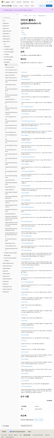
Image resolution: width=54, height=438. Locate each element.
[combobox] (10, 17)
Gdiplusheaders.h (41, 15)
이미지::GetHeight (25, 164)
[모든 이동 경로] (21, 16)
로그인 (50, 1)
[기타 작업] (51, 16)
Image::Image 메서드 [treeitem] (9, 189)
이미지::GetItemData (25, 178)
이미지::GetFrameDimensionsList (28, 157)
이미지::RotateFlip (25, 335)
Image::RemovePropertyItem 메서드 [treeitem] (11, 210)
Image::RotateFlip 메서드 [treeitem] (10, 213)
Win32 (26, 15)
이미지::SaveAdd (24, 352)
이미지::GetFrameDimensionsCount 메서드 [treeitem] (11, 108)
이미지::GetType (24, 274)
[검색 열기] (47, 2)
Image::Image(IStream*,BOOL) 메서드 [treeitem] (11, 206)
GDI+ (34, 15)
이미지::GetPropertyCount (26, 221)
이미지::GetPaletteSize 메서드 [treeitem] (11, 135)
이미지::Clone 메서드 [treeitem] (9, 67)
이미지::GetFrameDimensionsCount (28, 149)
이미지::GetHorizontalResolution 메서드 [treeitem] (11, 121)
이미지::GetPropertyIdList (26, 228)
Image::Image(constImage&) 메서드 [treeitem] (11, 193)
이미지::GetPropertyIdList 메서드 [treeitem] (11, 154)
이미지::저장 (23, 340)
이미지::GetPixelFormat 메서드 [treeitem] (11, 146)
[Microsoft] (3, 2)
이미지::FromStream (25, 99)
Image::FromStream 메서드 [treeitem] (11, 77)
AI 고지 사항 (4, 435)
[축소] (17, 14)
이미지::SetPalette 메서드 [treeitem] (10, 246)
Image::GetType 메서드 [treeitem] (10, 180)
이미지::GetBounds (25, 114)
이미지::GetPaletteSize (26, 200)
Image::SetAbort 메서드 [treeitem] (10, 243)
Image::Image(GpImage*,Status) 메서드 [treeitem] (11, 201)
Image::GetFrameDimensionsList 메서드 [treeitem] (11, 113)
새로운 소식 (42, 5)
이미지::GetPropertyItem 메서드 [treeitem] (11, 159)
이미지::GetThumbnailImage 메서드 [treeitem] (11, 176)
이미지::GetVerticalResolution (27, 282)
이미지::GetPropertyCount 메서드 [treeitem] (10, 150)
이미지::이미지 (24, 294)
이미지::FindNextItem (25, 86)
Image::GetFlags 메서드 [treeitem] (10, 99)
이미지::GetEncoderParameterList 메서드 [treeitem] (11, 89)
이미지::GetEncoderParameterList (28, 121)
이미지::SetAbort (24, 373)
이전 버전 (10, 435)
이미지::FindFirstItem (25, 79)
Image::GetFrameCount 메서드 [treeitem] (11, 102)
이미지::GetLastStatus (26, 185)
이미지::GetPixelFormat (26, 214)
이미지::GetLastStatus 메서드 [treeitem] (11, 128)
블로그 (15, 435)
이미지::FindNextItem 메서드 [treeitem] (11, 72)
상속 (23, 30)
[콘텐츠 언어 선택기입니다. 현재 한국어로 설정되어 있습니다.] (4, 432)
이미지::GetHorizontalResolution (28, 171)
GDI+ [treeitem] (4, 20)
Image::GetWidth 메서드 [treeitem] (10, 187)
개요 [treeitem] (5, 44)
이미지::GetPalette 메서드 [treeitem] (10, 132)
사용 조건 (47, 435)
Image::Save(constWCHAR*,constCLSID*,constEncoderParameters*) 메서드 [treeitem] (11, 218)
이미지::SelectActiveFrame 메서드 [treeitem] (10, 239)
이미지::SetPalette (25, 380)
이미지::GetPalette (25, 192)
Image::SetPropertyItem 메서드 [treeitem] (11, 249)
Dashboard (49, 5)
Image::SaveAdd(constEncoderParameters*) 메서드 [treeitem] (11, 229)
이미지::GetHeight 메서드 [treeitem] (10, 116)
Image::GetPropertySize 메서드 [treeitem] (11, 167)
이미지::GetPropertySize (26, 250)
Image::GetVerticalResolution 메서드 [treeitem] (11, 183)
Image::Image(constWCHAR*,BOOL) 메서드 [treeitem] (11, 197)
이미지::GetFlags (24, 135)
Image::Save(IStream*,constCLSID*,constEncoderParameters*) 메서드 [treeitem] (11, 224)
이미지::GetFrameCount (26, 142)
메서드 (23, 32)
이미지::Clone (24, 72)
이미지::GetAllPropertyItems (27, 106)
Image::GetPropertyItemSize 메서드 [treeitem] (11, 163)
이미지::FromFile (24, 93)
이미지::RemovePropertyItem (27, 327)
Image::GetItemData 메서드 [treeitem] (11, 125)
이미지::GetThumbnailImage (27, 267)
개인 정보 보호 (26, 435)
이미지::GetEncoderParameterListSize (29, 128)
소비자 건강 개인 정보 (37, 435)
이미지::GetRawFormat (26, 259)
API (30, 15)
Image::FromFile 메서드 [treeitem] (10, 75)
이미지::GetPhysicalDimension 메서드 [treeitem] (11, 141)
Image (21, 38)
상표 (2, 437)
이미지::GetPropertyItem (26, 236)
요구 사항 (24, 34)
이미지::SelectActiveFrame (26, 366)
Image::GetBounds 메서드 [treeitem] (10, 84)
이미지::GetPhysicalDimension (27, 207)
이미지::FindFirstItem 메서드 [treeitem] (11, 70)
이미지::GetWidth (25, 289)
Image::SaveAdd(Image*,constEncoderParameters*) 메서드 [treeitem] (11, 234)
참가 (21, 435)
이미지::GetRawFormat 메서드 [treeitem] (11, 172)
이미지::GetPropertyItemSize (27, 243)
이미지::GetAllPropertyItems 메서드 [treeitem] (11, 81)
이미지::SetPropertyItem (26, 386)
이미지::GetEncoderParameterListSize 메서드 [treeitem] (11, 95)
